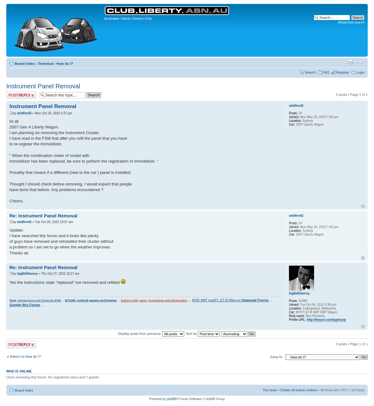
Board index (25, 63)
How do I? (64, 63)
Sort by (203, 334)
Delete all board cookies (298, 390)
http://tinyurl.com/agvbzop (326, 319)
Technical (45, 63)
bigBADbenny (27, 273)
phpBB (171, 399)
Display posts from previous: (151, 334)
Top (363, 206)
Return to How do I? (25, 356)
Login (360, 72)
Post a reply (21, 95)
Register (342, 72)
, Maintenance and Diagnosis (35, 300)
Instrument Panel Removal (43, 86)
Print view (350, 62)
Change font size (360, 62)
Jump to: (276, 357)
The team (270, 390)
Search (310, 72)
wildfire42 (24, 113)
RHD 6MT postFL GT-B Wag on (230, 300)
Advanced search (351, 22)
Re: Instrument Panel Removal (43, 215)
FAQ (326, 72)
